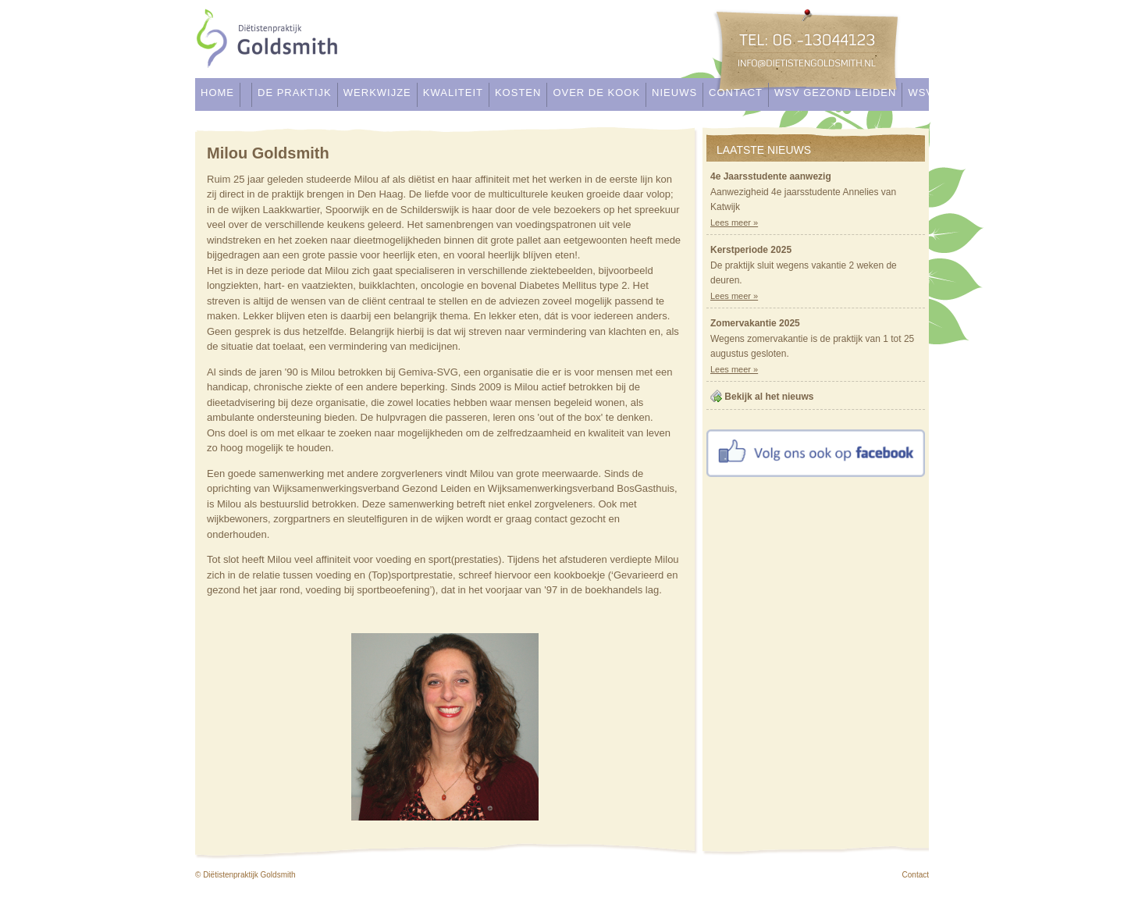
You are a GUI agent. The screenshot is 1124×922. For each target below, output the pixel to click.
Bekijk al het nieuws (768, 396)
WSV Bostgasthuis (967, 92)
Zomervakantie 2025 (755, 323)
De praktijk (295, 92)
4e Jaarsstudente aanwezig (770, 176)
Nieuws (674, 92)
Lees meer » (734, 222)
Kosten (518, 92)
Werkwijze (377, 92)
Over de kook (596, 92)
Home (217, 92)
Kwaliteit (453, 92)
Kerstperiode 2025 (750, 249)
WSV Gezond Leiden (835, 92)
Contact (736, 92)
